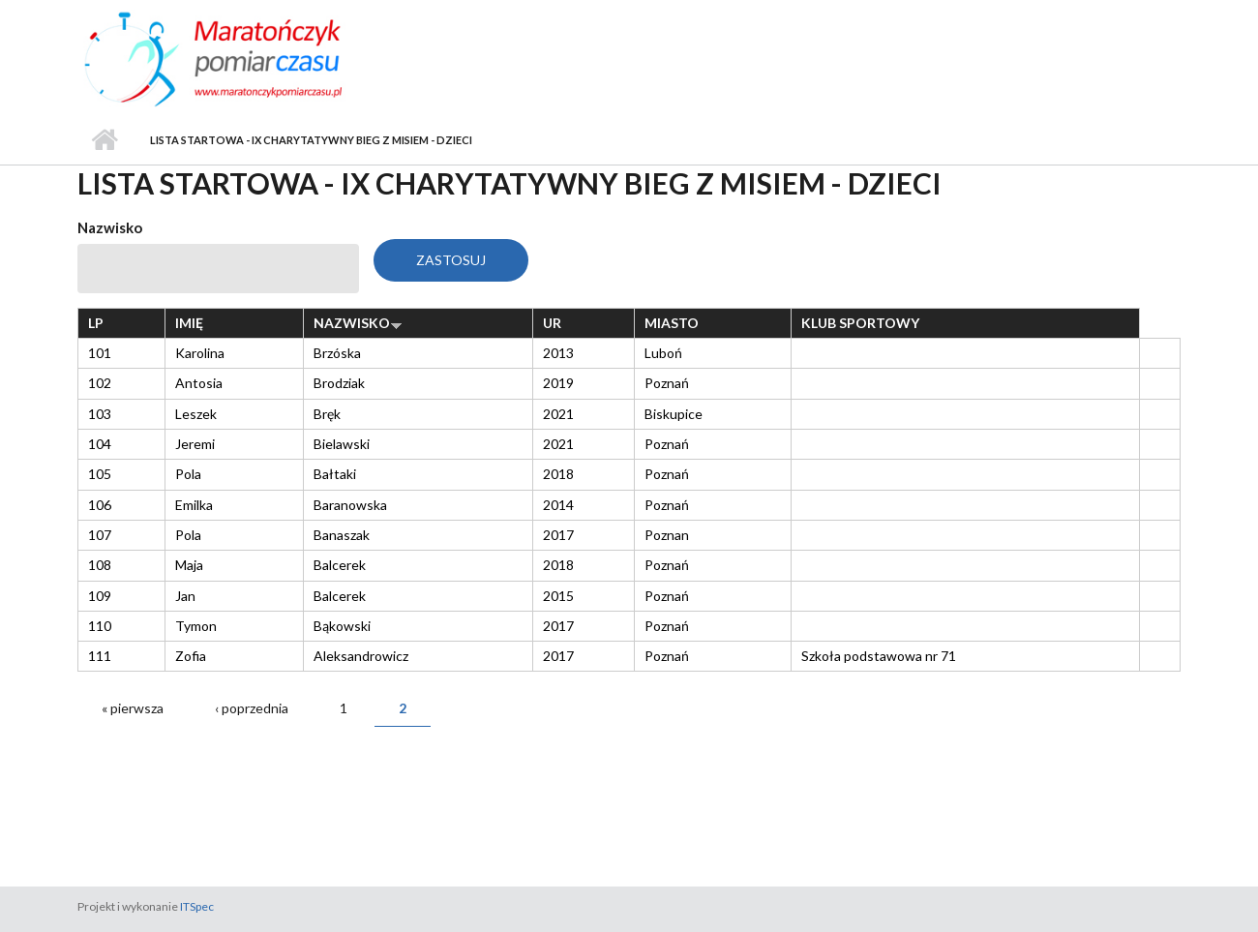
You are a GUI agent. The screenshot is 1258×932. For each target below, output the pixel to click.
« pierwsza (133, 708)
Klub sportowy (860, 323)
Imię (189, 323)
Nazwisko (109, 227)
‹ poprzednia (251, 708)
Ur (552, 323)
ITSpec (197, 906)
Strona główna (104, 140)
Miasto (671, 323)
